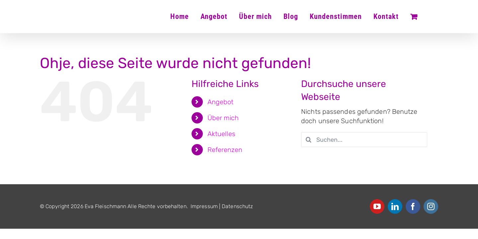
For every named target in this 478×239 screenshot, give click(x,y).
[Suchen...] (364, 139)
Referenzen (225, 150)
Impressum (204, 206)
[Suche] (308, 139)
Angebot (220, 102)
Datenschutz (237, 206)
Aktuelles (221, 134)
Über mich (223, 118)
